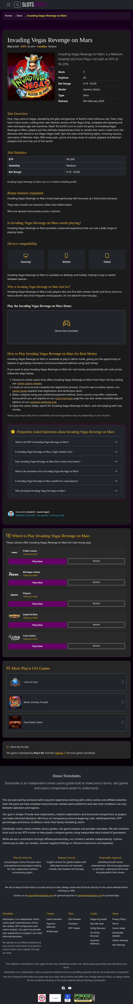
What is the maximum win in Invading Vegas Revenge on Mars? (47, 471)
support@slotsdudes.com (40, 896)
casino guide (19, 391)
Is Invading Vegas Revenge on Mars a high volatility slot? (43, 451)
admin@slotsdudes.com (90, 896)
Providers (73, 924)
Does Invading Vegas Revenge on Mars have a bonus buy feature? (48, 461)
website (60, 753)
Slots (19, 15)
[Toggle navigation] (8, 5)
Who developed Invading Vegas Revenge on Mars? (40, 490)
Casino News (118, 928)
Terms (115, 924)
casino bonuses (64, 398)
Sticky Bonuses (97, 928)
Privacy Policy (119, 919)
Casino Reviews (54, 919)
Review (96, 560)
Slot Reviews (74, 919)
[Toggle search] (17, 5)
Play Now (38, 561)
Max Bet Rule (97, 924)
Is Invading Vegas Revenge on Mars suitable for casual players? (46, 481)
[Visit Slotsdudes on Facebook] (64, 989)
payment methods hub (43, 402)
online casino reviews (29, 383)
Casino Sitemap (120, 941)
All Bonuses (52, 932)
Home (8, 15)
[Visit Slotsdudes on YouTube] (69, 989)
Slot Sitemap (118, 945)
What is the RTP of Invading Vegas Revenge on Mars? (42, 442)
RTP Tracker (74, 928)
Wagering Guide (98, 919)
